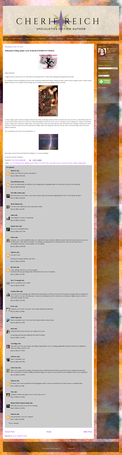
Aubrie (12, 215)
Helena (13, 237)
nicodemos (64, 448)
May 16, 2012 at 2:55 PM (18, 300)
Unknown (13, 170)
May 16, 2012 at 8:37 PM (18, 361)
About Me (42, 38)
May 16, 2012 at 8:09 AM (18, 176)
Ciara (12, 392)
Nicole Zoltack (15, 204)
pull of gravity (57, 163)
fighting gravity (29, 163)
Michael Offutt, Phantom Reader (20, 403)
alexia (12, 328)
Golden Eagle (14, 317)
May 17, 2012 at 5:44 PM (18, 408)
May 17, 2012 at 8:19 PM (17, 419)
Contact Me (106, 38)
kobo (47, 163)
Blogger (77, 448)
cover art (12, 163)
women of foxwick (67, 163)
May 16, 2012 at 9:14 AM (17, 209)
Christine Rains (15, 291)
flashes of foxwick (39, 163)
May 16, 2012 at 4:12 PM (17, 311)
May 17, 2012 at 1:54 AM (17, 386)
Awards (79, 38)
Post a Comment (14, 423)
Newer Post (10, 432)
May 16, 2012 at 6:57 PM (18, 322)
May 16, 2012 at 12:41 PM (18, 261)
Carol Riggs (14, 343)
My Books (60, 38)
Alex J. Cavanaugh (16, 280)
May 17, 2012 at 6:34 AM (18, 397)
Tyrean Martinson (16, 182)
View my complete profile (105, 61)
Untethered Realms (92, 38)
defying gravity (19, 163)
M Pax (12, 306)
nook (50, 163)
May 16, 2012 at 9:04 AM (18, 198)
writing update (82, 163)
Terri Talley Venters (16, 193)
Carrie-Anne (14, 367)
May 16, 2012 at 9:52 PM (18, 375)
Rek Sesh (13, 267)
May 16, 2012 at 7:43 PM (18, 337)
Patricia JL (14, 356)
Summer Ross (15, 226)
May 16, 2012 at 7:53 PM (18, 350)
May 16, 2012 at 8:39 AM (18, 187)
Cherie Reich (112, 49)
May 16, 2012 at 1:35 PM (17, 274)
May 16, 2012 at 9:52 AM (18, 220)
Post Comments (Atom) (20, 436)
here (34, 131)
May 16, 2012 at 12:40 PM (18, 246)
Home (6, 38)
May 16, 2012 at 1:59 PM (17, 285)
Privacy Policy (30, 38)
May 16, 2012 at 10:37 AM (18, 231)
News (50, 38)
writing (75, 163)
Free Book (70, 38)
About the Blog (17, 38)
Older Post (87, 432)
